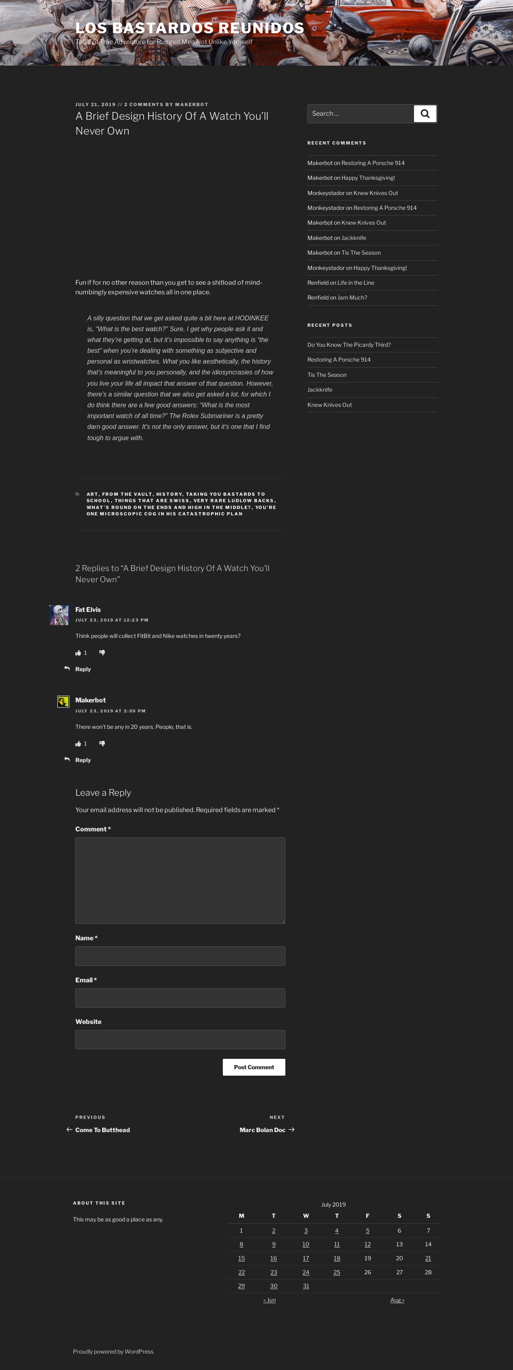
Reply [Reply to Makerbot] (83, 759)
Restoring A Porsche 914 (373, 162)
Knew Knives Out (375, 192)
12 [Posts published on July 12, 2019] (368, 1244)
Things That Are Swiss (152, 500)
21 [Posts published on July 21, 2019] (428, 1258)
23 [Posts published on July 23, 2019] (274, 1272)
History (169, 494)
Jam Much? (352, 297)
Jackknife (353, 237)
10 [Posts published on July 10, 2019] (306, 1244)
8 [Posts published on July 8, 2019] (241, 1244)
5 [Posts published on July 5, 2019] (368, 1230)
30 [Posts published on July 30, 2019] (274, 1285)
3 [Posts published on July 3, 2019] (306, 1230)
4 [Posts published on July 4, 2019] (337, 1230)
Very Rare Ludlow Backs (234, 500)
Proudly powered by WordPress (113, 1351)
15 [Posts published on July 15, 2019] (241, 1258)
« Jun (269, 1299)
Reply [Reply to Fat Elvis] (83, 669)
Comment (93, 829)
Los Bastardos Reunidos (190, 28)
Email (86, 980)
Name (86, 938)
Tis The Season (361, 252)
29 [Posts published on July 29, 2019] (241, 1285)
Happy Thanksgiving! (368, 177)
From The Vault (127, 494)
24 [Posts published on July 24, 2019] (306, 1272)
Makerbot (192, 104)
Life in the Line (355, 282)
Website (88, 1022)
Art (93, 494)
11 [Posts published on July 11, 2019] (337, 1244)
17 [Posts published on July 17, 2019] (306, 1258)
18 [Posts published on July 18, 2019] (337, 1258)
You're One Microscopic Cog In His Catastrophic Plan (182, 511)
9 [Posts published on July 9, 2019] (274, 1244)
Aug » (397, 1299)
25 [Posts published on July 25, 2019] (336, 1272)
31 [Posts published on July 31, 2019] (306, 1285)
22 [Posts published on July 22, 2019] (241, 1272)
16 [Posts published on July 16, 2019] (274, 1258)
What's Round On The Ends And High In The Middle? (169, 507)
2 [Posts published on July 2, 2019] (273, 1230)
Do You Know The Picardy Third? (349, 344)
